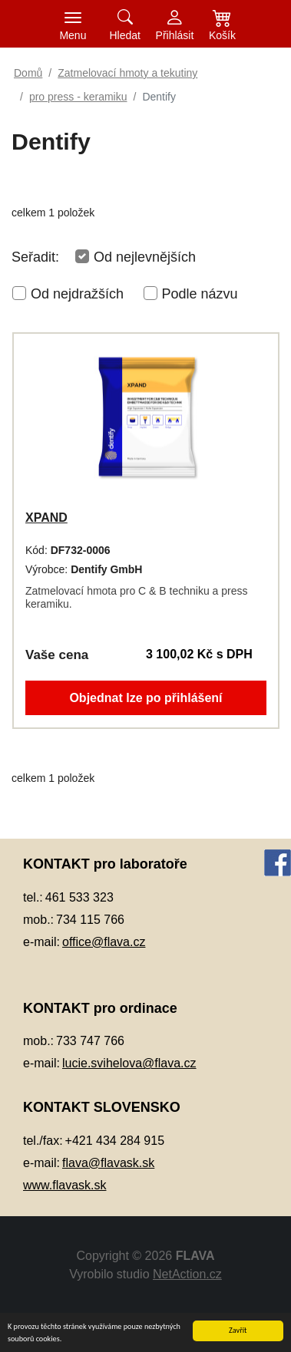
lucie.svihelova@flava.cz (129, 1063)
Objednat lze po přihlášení (145, 697)
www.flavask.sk (64, 1185)
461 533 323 (79, 897)
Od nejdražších (77, 294)
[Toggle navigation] (72, 24)
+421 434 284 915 (114, 1140)
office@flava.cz (103, 941)
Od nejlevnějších (145, 257)
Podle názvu (200, 294)
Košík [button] (222, 35)
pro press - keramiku (78, 97)
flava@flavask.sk (108, 1162)
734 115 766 (90, 919)
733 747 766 (90, 1040)
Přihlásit (175, 35)
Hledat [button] (124, 35)
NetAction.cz (187, 1274)
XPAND (46, 517)
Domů (28, 73)
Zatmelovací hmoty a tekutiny (127, 73)
